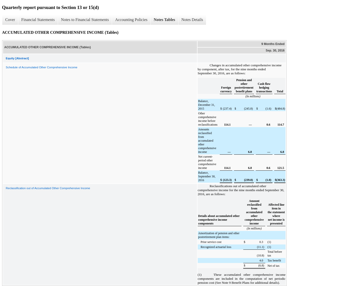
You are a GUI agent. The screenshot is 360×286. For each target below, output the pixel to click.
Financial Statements (38, 20)
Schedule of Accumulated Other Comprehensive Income (41, 67)
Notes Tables (164, 20)
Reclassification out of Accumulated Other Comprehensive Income (48, 188)
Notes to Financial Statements (85, 20)
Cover (10, 20)
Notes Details (192, 20)
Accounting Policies (131, 20)
